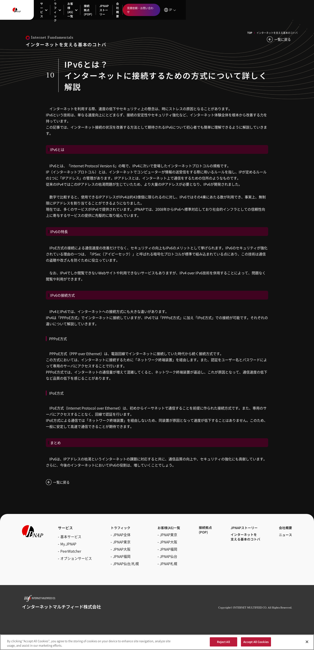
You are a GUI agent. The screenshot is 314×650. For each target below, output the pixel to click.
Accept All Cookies (256, 643)
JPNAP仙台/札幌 (124, 566)
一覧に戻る (282, 39)
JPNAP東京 (119, 544)
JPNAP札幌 (164, 566)
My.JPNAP (68, 544)
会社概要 (158, 10)
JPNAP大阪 (119, 551)
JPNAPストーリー (138, 10)
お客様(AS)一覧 (96, 10)
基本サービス (70, 537)
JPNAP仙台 (164, 558)
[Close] (307, 643)
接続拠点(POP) (118, 10)
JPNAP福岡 (119, 558)
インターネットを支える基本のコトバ (244, 540)
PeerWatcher (70, 551)
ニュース (284, 537)
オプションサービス (76, 558)
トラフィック (70, 10)
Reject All (223, 643)
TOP (249, 32)
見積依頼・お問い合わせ (269, 10)
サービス (46, 10)
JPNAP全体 (119, 537)
